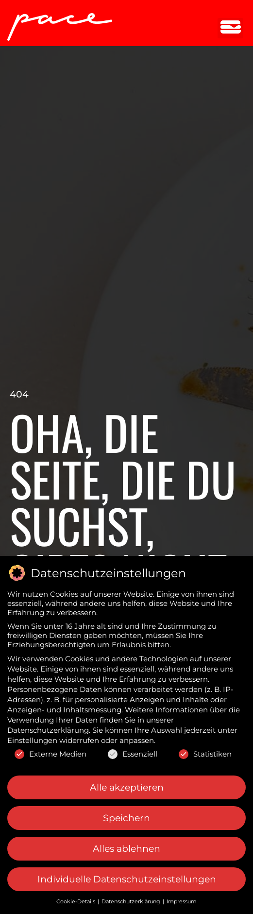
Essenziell (132, 752)
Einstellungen (32, 738)
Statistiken (205, 752)
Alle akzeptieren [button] (127, 785)
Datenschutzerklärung (48, 728)
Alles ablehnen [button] (126, 846)
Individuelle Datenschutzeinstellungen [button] (126, 877)
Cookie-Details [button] (76, 899)
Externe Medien (50, 752)
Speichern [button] (126, 816)
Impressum (182, 899)
